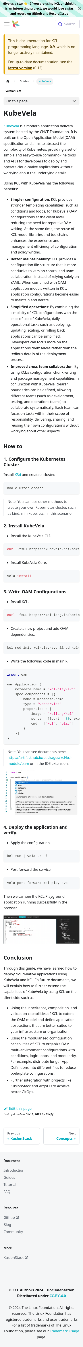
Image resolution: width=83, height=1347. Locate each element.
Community (13, 1231)
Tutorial (10, 1184)
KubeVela (11, 126)
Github (37, 13)
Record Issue (58, 13)
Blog (7, 1224)
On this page (17, 101)
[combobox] (67, 24)
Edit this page (18, 1108)
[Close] (79, 8)
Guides (9, 1177)
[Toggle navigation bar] (7, 24)
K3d (18, 474)
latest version (20, 67)
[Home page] (8, 81)
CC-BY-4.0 (58, 1295)
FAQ (7, 1191)
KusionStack (16, 1257)
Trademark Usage (64, 1331)
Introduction (14, 1170)
